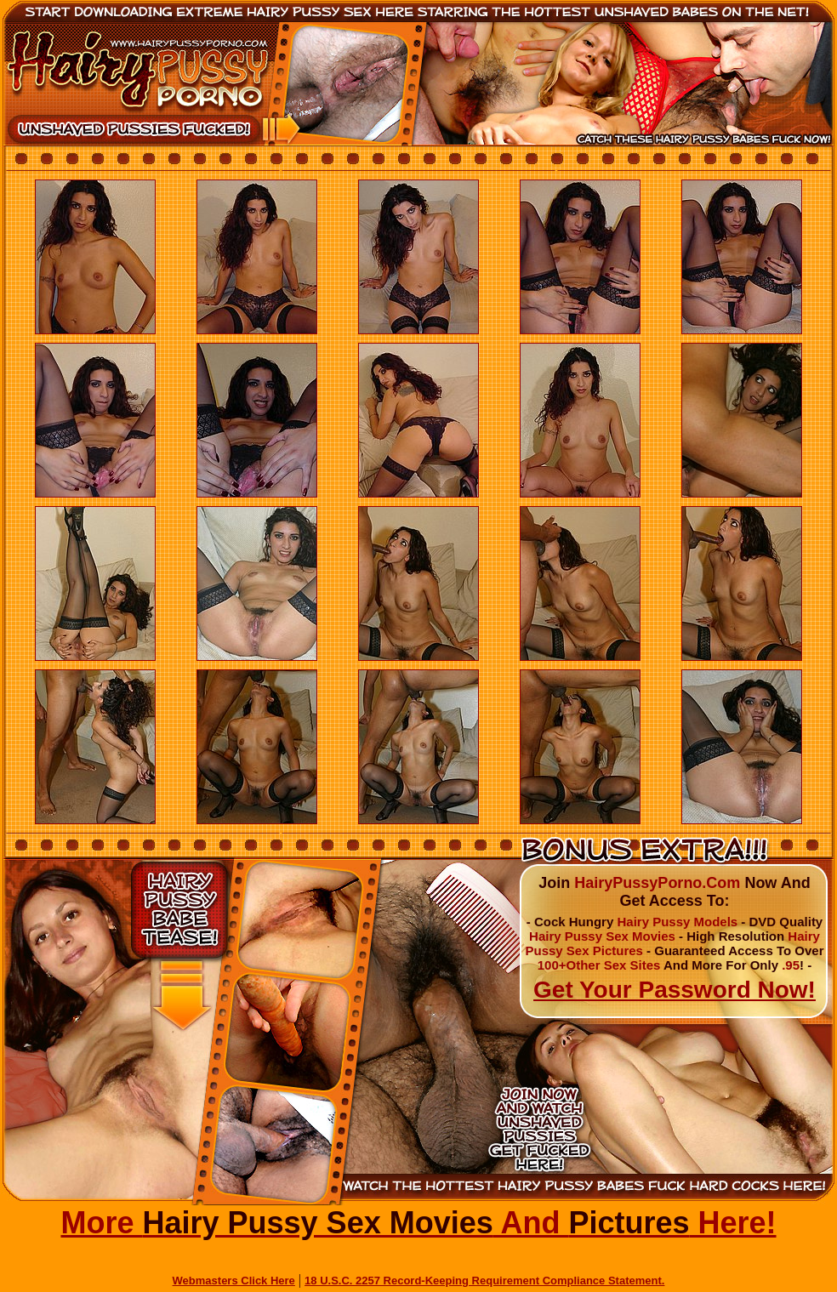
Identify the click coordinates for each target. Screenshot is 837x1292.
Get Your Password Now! (674, 989)
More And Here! (418, 1222)
